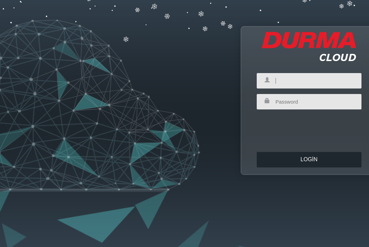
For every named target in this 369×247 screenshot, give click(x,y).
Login (309, 157)
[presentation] (309, 126)
